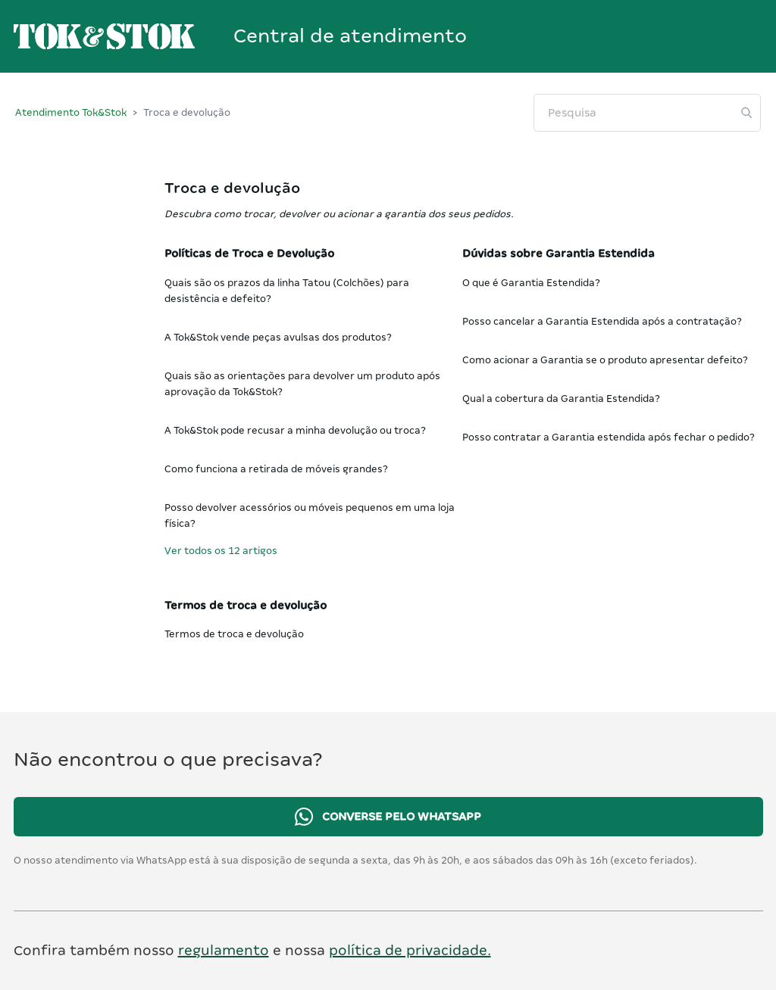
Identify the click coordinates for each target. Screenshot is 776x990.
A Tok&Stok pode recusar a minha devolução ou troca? (295, 430)
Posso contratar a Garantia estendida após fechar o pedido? (608, 437)
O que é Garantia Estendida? (531, 282)
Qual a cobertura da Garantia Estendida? (561, 398)
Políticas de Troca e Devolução (249, 254)
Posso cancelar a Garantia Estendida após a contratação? (602, 321)
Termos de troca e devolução (245, 605)
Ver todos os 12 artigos (220, 550)
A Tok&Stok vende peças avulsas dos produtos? (278, 337)
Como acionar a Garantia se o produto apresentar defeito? (605, 360)
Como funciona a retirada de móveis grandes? (276, 469)
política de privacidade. (410, 950)
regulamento (223, 950)
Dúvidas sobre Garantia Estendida (558, 254)
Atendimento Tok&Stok (71, 112)
